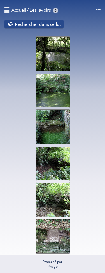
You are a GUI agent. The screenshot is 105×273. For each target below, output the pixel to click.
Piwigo (53, 266)
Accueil (18, 10)
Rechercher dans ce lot (38, 24)
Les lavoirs (40, 10)
